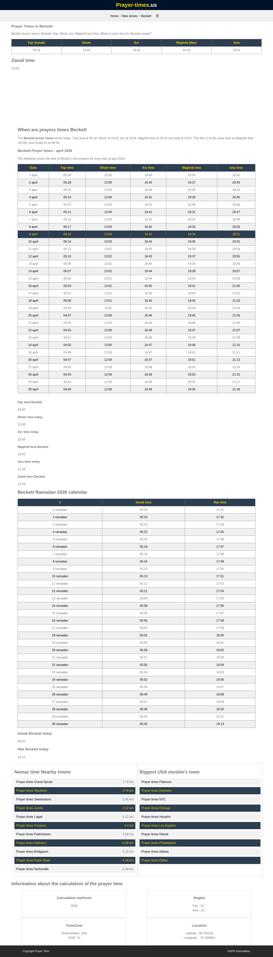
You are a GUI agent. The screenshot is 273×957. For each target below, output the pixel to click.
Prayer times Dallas (154, 860)
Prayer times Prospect (31, 825)
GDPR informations (238, 951)
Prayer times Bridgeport (32, 851)
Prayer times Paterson (156, 782)
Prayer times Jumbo (29, 808)
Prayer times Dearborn (156, 790)
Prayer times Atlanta (155, 851)
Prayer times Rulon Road (33, 860)
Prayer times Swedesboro (33, 799)
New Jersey (130, 16)
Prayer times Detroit (154, 834)
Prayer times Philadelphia (158, 843)
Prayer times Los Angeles (158, 825)
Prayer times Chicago (155, 808)
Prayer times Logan (29, 816)
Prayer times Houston (156, 816)
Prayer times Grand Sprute (34, 782)
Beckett (146, 16)
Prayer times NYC (153, 799)
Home (114, 16)
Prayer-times (132, 5)
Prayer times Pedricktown (33, 834)
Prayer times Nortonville (32, 869)
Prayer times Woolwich (31, 790)
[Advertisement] (136, 96)
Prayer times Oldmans (31, 843)
